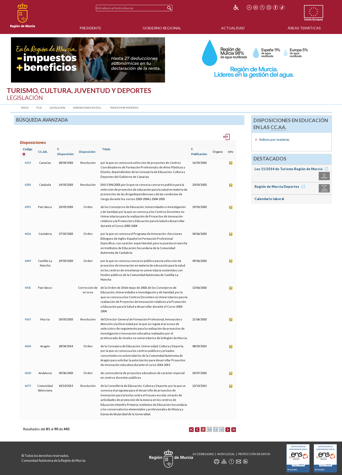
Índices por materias (124, 107)
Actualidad (233, 28)
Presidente (90, 28)
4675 (28, 385)
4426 (28, 233)
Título (106, 149)
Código (27, 149)
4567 (28, 319)
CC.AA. (43, 151)
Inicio (25, 107)
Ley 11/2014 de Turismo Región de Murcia (292, 169)
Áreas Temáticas (304, 28)
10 (209, 429)
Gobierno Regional (162, 28)
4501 (28, 287)
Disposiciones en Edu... (88, 107)
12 (222, 429)
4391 (28, 206)
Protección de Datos (254, 454)
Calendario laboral (269, 199)
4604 (28, 346)
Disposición (87, 151)
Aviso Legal (226, 454)
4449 (28, 260)
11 (215, 429)
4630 (28, 373)
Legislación (57, 107)
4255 (28, 162)
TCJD (39, 107)
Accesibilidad (203, 454)
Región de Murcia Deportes (281, 186)
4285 (28, 184)
